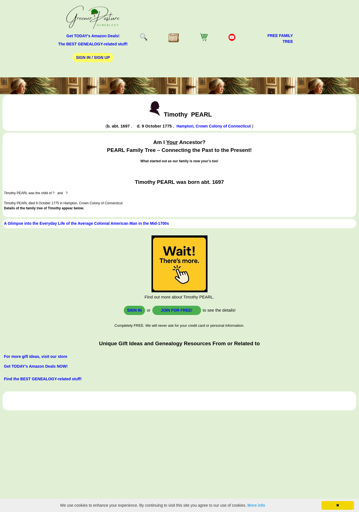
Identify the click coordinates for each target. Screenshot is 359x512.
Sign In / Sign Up (93, 57)
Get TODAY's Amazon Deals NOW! (36, 366)
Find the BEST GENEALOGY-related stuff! (43, 379)
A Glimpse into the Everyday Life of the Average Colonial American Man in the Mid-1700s (86, 223)
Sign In (134, 310)
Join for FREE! (176, 310)
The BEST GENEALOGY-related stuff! (93, 44)
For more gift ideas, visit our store (35, 356)
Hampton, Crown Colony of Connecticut (213, 126)
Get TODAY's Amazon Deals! (93, 36)
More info (256, 505)
